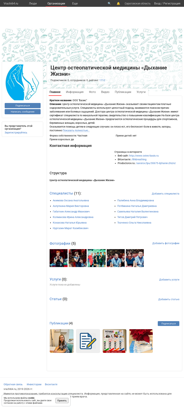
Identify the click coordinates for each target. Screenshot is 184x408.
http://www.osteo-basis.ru (144, 155)
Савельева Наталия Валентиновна (137, 211)
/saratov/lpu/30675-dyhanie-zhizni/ (156, 163)
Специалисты (61, 193)
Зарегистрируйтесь (16, 132)
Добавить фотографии (165, 243)
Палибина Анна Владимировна (135, 200)
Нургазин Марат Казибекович (70, 228)
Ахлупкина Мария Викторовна (71, 206)
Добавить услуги (169, 279)
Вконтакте (51, 384)
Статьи (56, 299)
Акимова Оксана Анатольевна (71, 200)
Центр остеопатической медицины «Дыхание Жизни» (82, 180)
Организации (56, 3)
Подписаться (22, 105)
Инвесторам (34, 384)
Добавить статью (168, 299)
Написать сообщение (22, 111)
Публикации (59, 323)
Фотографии (60, 243)
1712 (102, 80)
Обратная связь (13, 384)
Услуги (55, 279)
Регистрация (171, 3)
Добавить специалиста (165, 193)
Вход (157, 3)
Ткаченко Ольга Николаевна (134, 222)
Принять (62, 400)
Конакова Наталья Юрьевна (70, 222)
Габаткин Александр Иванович (71, 211)
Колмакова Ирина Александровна (73, 217)
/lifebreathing (138, 159)
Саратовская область (138, 3)
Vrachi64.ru (11, 3)
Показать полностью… (76, 130)
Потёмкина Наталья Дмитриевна (137, 206)
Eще (75, 3)
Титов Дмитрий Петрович (132, 217)
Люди (33, 3)
